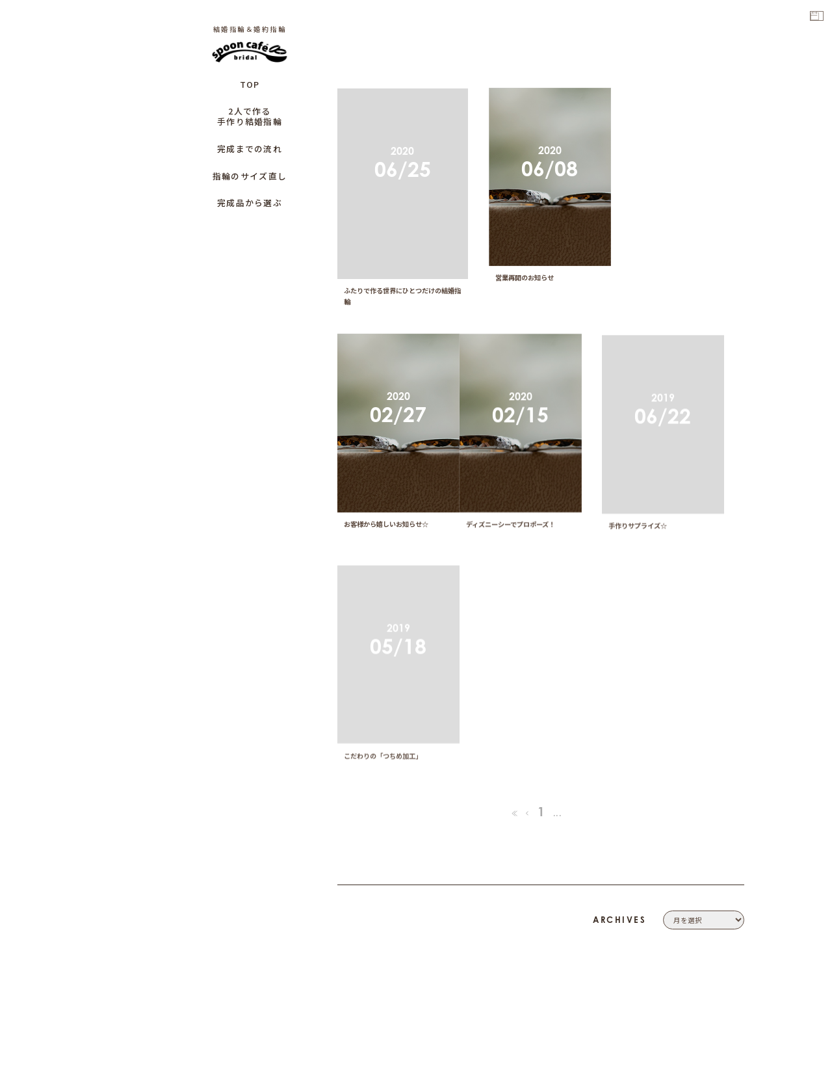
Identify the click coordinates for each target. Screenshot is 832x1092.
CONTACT (725, 898)
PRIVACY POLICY (712, 913)
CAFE (733, 971)
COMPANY (723, 883)
